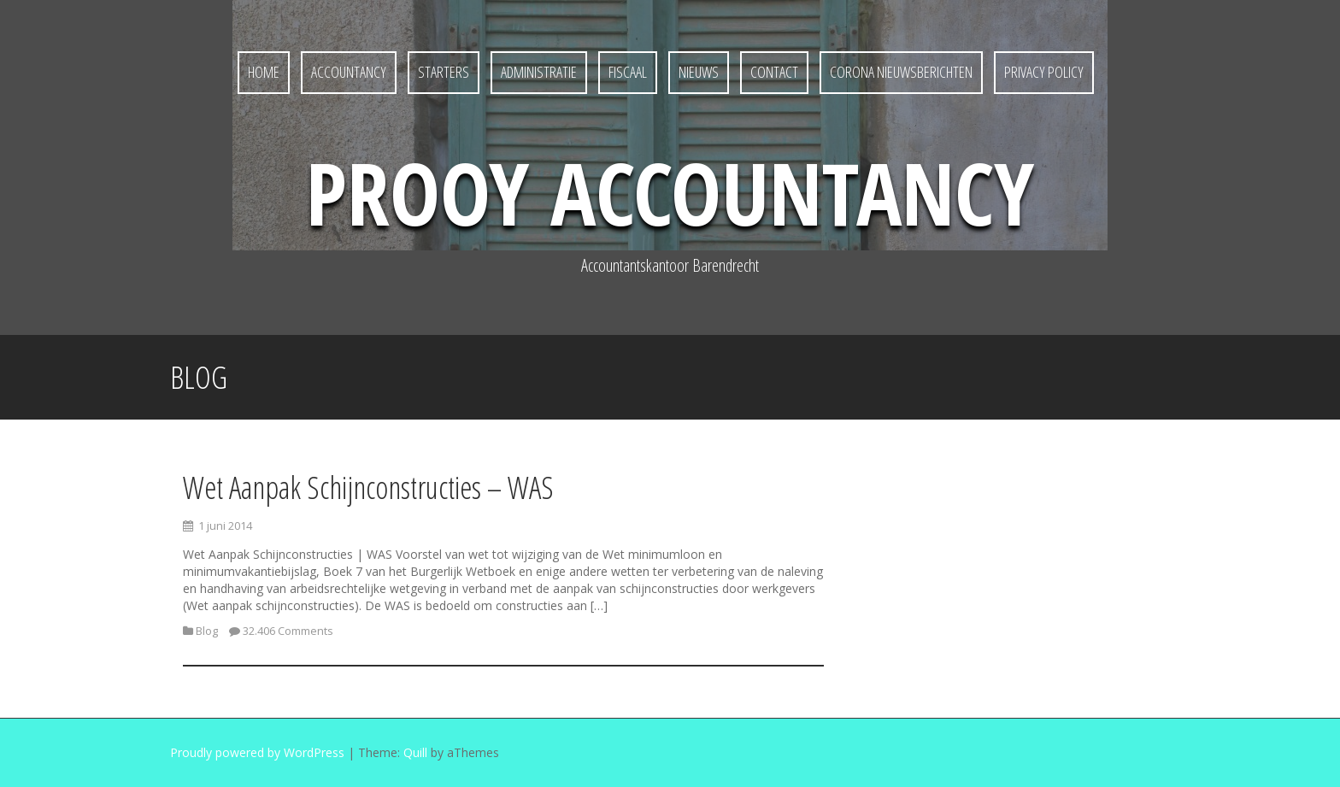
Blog (207, 630)
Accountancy (348, 72)
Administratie (539, 72)
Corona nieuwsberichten (901, 72)
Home (263, 72)
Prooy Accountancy (670, 192)
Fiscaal (627, 72)
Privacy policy (1044, 72)
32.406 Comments (288, 630)
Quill (415, 752)
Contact (774, 72)
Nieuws (699, 72)
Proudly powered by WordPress (257, 752)
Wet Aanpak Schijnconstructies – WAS (368, 487)
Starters (443, 72)
